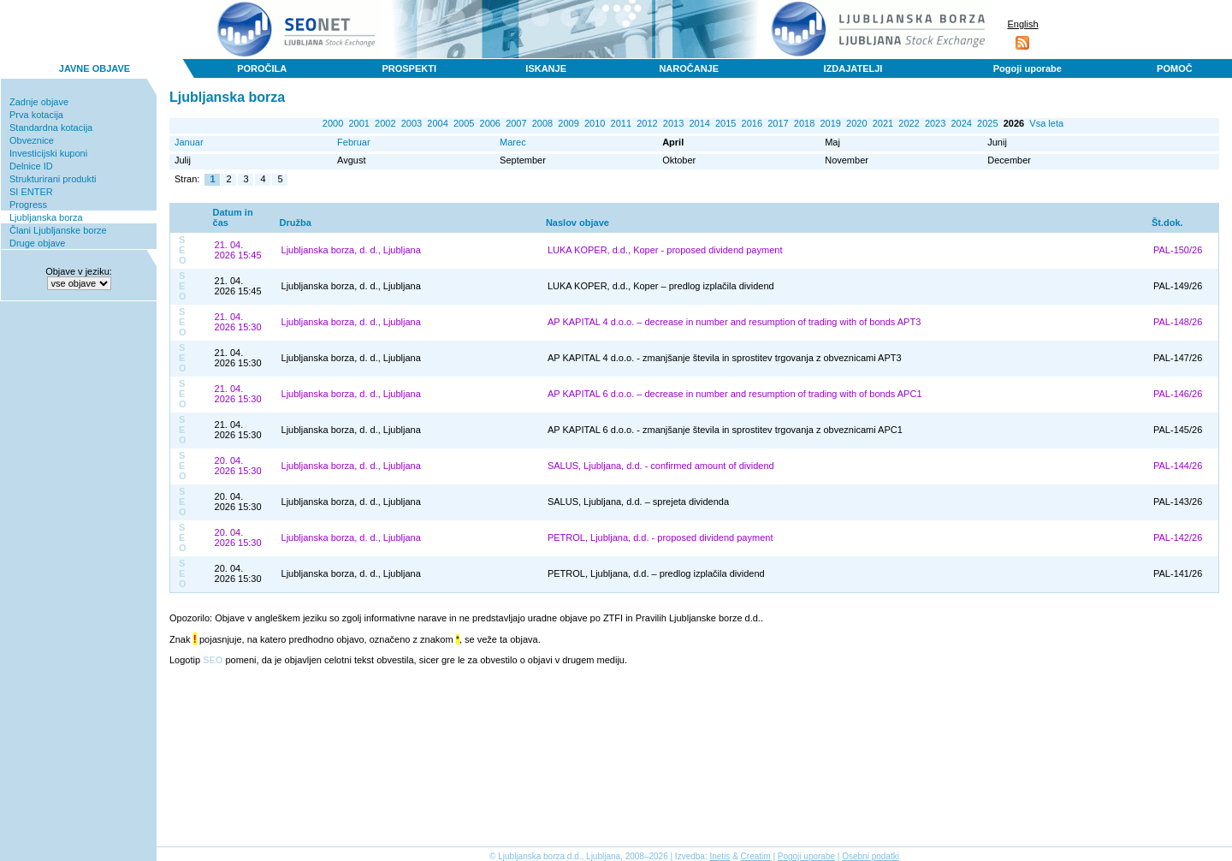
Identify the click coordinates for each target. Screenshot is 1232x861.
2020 (856, 123)
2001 (358, 123)
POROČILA (262, 68)
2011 (621, 123)
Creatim (756, 856)
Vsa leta (1046, 123)
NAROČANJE (689, 68)
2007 (516, 123)
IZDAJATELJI (853, 68)
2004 (437, 123)
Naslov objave (577, 222)
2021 (883, 123)
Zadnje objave (38, 102)
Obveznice (31, 140)
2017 (777, 123)
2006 (490, 123)
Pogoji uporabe (1027, 68)
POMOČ (1175, 68)
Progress (28, 204)
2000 (333, 123)
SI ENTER (31, 192)
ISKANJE (545, 68)
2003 (411, 123)
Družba (295, 222)
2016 (752, 123)
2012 (647, 123)
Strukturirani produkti (53, 179)
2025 (987, 123)
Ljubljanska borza (46, 217)
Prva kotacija (36, 115)
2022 (908, 123)
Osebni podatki (870, 856)
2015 (725, 123)
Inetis (719, 856)
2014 (699, 123)
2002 (385, 123)
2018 (804, 123)
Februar (353, 142)
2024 (961, 123)
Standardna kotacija (50, 127)
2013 (673, 123)
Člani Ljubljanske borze (58, 230)
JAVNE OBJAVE (94, 68)
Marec (513, 142)
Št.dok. (1167, 222)
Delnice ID (31, 166)
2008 (542, 123)
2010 (594, 123)
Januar (189, 142)
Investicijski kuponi (48, 153)
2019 (830, 123)
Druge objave (37, 243)
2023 (935, 123)
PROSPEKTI (409, 68)
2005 (463, 123)
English (1022, 24)
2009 (568, 123)
